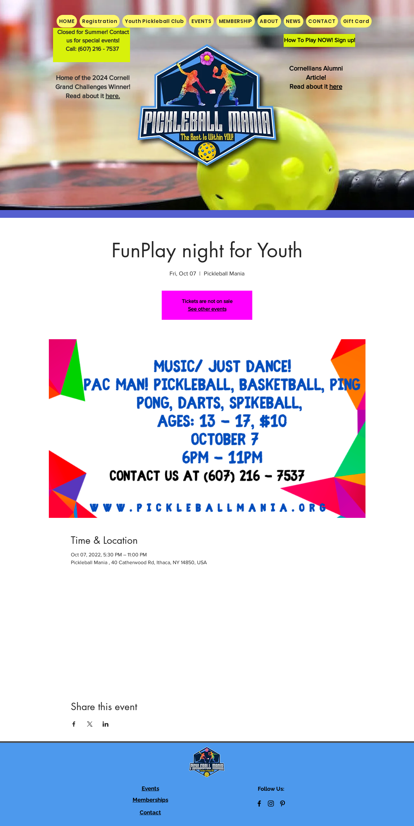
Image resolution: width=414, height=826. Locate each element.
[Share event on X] (90, 724)
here (335, 86)
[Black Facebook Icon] (259, 803)
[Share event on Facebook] (74, 724)
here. (112, 95)
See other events (207, 309)
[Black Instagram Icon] (271, 803)
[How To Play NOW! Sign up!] (319, 40)
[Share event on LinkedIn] (106, 724)
